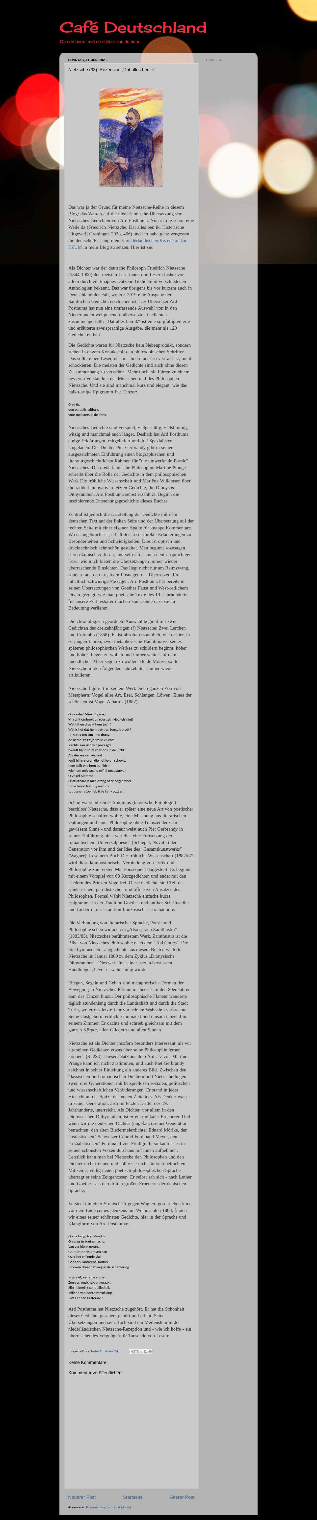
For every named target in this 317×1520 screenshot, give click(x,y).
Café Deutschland (133, 27)
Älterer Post (182, 1497)
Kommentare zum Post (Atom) (108, 1507)
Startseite (133, 1497)
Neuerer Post (82, 1497)
